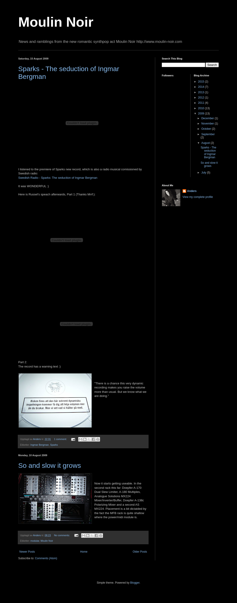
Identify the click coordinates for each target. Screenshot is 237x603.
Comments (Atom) (46, 558)
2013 (201, 92)
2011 (201, 102)
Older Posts (140, 551)
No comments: (62, 535)
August (206, 143)
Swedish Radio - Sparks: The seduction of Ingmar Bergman (57, 177)
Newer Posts (27, 551)
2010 (201, 108)
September (208, 134)
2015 (201, 81)
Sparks (54, 444)
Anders (191, 191)
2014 (201, 86)
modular (35, 540)
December (208, 118)
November (208, 123)
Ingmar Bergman (40, 444)
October (206, 128)
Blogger (134, 582)
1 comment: (60, 439)
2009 (201, 113)
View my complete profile (198, 197)
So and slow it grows (49, 465)
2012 (201, 97)
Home (84, 551)
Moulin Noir (55, 22)
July (204, 172)
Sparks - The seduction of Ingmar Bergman (208, 152)
